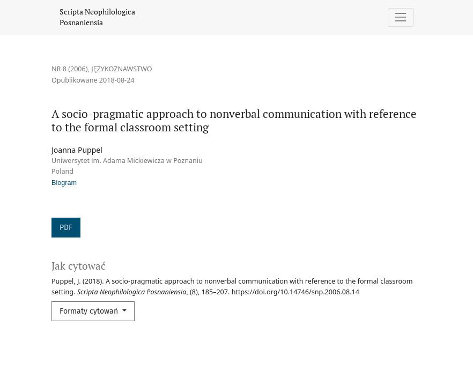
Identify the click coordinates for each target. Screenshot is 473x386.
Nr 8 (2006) (69, 68)
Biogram (64, 183)
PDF (66, 227)
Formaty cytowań (90, 311)
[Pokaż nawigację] (401, 17)
